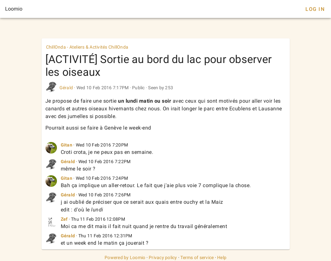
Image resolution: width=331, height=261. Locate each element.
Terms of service (197, 257)
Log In (315, 9)
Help (221, 257)
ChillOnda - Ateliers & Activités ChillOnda (87, 47)
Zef (64, 219)
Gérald (66, 87)
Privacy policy (163, 257)
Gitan (66, 144)
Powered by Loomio (125, 257)
